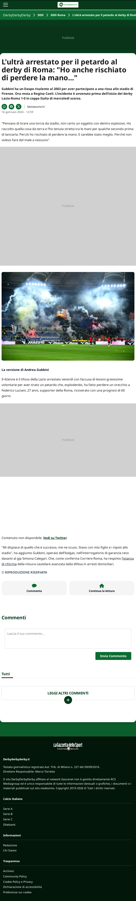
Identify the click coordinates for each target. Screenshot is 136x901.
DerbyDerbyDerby (16, 15)
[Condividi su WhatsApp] (4, 106)
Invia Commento (113, 656)
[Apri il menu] (5, 4)
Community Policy (15, 876)
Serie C (7, 819)
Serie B (7, 814)
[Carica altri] (68, 700)
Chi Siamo (9, 850)
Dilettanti (9, 824)
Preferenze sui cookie (17, 892)
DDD (41, 15)
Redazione (10, 845)
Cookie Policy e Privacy (18, 882)
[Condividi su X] (18, 106)
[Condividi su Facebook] (11, 106)
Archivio (8, 871)
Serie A (7, 809)
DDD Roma (58, 15)
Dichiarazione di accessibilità (22, 887)
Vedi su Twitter (55, 538)
